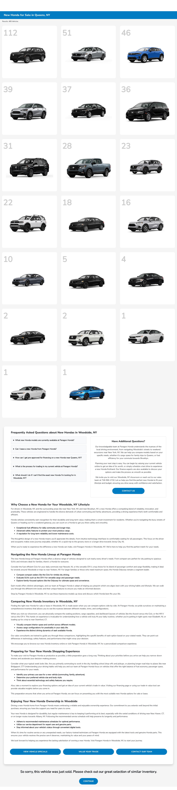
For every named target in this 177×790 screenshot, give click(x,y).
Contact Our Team (141, 751)
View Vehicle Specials (35, 751)
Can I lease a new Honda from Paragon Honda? (35, 449)
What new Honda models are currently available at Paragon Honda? (44, 440)
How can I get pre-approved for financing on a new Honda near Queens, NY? (48, 457)
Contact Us (128, 491)
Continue (88, 781)
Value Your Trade (88, 751)
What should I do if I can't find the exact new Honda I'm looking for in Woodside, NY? (44, 476)
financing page (123, 685)
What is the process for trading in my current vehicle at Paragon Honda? (46, 466)
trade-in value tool (149, 685)
